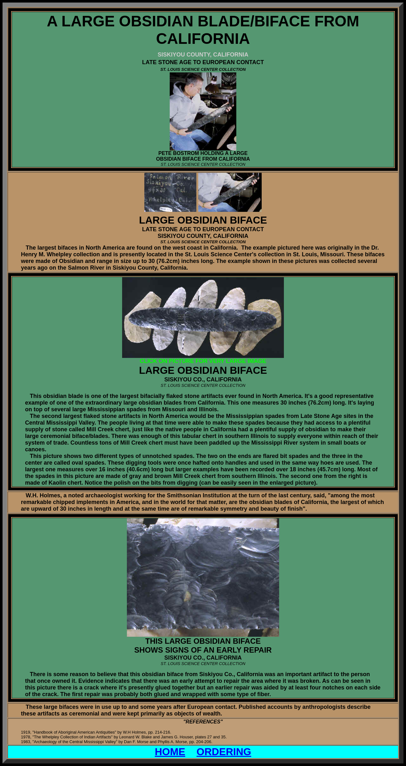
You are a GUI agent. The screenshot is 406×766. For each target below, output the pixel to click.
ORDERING (224, 751)
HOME (170, 751)
